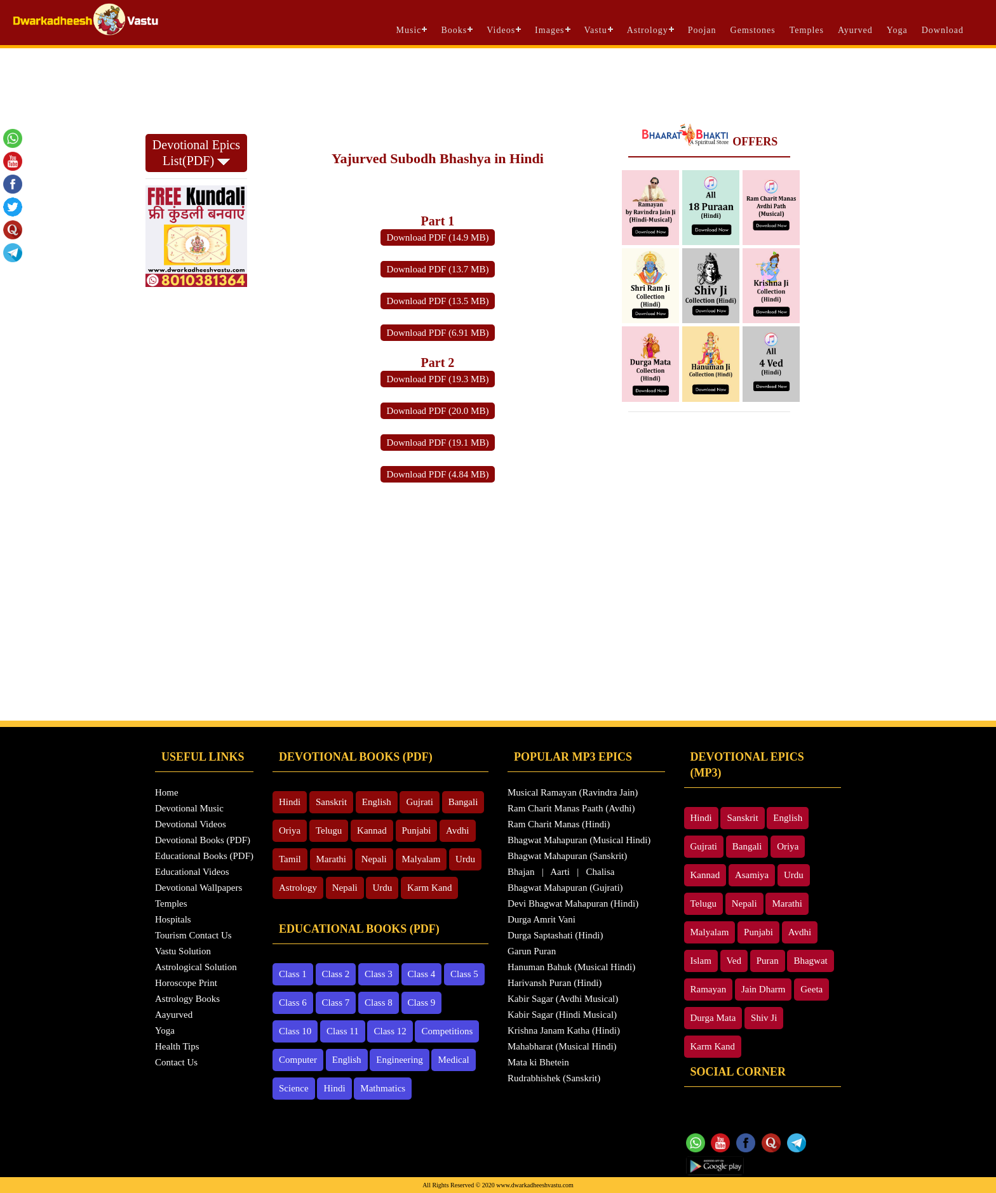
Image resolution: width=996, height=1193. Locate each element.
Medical (453, 1060)
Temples (807, 30)
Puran (768, 961)
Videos (501, 30)
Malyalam (421, 859)
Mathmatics (382, 1088)
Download (943, 30)
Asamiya (752, 875)
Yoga (897, 30)
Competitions (447, 1031)
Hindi (289, 802)
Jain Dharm (763, 989)
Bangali (463, 802)
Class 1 (293, 974)
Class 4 (422, 974)
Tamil (290, 859)
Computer (298, 1060)
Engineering (399, 1060)
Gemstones (753, 30)
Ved (734, 961)
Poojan (702, 30)
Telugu (329, 830)
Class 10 (295, 1031)
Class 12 (390, 1031)
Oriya (289, 830)
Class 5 (464, 974)
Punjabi (416, 830)
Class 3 (379, 974)
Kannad (372, 830)
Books (454, 30)
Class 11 (342, 1031)
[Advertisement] (498, 83)
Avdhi (457, 830)
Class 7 (336, 1002)
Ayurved (855, 30)
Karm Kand (429, 888)
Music (408, 30)
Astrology (647, 30)
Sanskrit (331, 802)
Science (294, 1088)
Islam (700, 961)
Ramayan (708, 989)
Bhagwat (810, 961)
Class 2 (336, 974)
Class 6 (293, 1002)
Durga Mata (713, 1018)
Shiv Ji (764, 1018)
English (376, 802)
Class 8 (379, 1002)
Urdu (465, 859)
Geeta (811, 989)
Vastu (595, 30)
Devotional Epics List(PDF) (196, 153)
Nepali (374, 859)
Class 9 (422, 1002)
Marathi (331, 859)
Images (549, 30)
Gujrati (419, 802)
